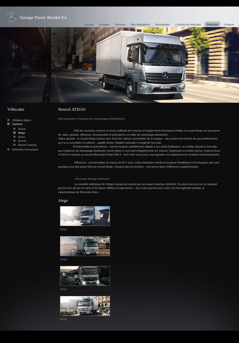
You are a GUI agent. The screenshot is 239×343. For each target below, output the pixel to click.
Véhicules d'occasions (25, 149)
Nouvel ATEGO (37, 17)
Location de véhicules (188, 24)
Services (120, 24)
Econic (22, 140)
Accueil (89, 24)
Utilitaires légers (21, 120)
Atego (21, 132)
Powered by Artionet (61, 334)
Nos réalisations (140, 24)
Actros (22, 128)
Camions (17, 124)
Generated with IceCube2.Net (90, 334)
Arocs (21, 136)
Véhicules (212, 24)
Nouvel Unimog (27, 144)
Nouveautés (162, 24)
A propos (104, 24)
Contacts (229, 24)
